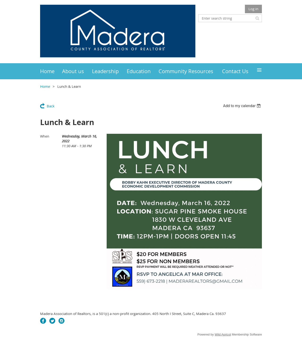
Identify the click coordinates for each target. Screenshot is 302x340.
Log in (253, 8)
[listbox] (242, 106)
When (44, 136)
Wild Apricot (223, 334)
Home (45, 86)
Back (51, 106)
